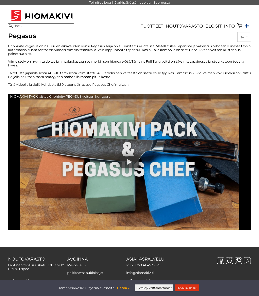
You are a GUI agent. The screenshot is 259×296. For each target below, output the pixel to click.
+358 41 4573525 (147, 265)
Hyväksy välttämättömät (154, 288)
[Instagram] (229, 261)
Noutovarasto (184, 26)
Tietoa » (123, 288)
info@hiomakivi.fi (140, 273)
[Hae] (41, 25)
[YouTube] (247, 261)
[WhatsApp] (238, 261)
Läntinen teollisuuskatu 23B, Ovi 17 (36, 265)
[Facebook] (220, 261)
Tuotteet (152, 26)
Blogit (213, 26)
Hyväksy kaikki (187, 288)
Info (229, 26)
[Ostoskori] (239, 26)
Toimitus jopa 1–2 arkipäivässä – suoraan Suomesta (129, 2)
